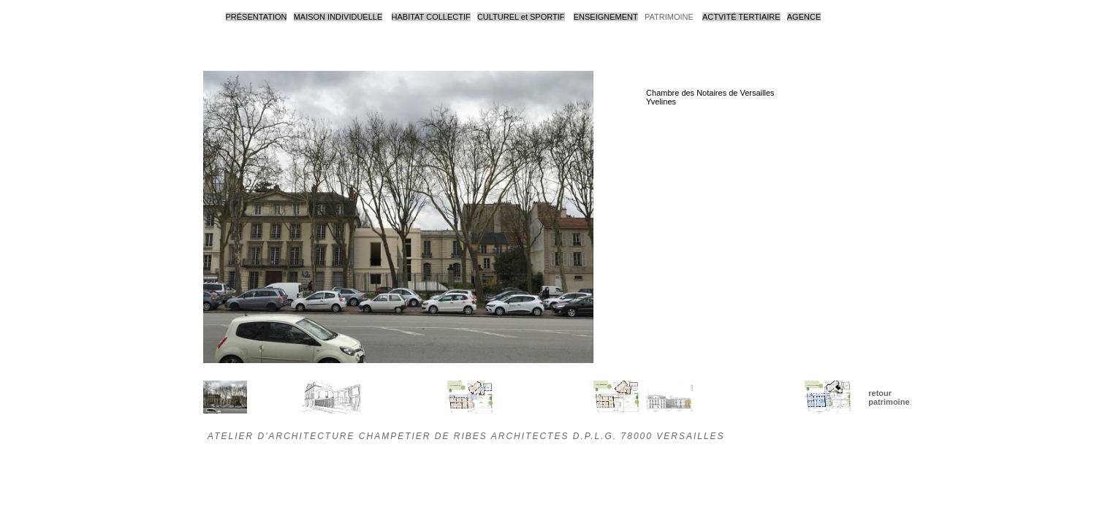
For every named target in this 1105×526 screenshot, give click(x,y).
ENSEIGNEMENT (606, 16)
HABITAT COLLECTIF (431, 16)
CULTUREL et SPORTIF (521, 16)
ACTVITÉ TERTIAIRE (741, 16)
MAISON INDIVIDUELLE (338, 16)
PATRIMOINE (669, 16)
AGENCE (804, 16)
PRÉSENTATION (256, 16)
